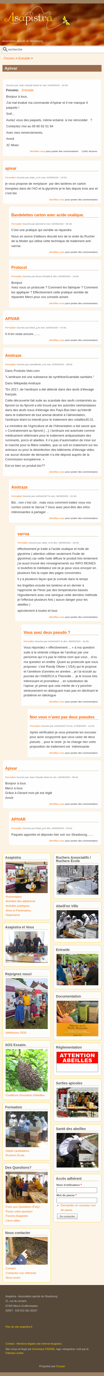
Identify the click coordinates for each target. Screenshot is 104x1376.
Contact (10, 1268)
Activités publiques (18, 905)
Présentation (14, 896)
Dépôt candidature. (18, 1150)
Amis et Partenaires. (18, 910)
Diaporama (13, 914)
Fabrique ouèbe (14, 1352)
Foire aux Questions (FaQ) (23, 1206)
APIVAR (12, 319)
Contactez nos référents (21, 1272)
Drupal (60, 1366)
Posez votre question (19, 1211)
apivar (10, 168)
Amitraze (13, 355)
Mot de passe (67, 1195)
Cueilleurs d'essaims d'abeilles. (25, 1095)
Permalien (10, 177)
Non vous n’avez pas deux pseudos (62, 717)
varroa (23, 534)
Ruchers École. (15, 1155)
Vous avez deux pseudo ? (47, 632)
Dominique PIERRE (43, 1349)
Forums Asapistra (17, 1215)
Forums (9, 58)
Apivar (11, 768)
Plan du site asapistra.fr (18, 1326)
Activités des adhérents (20, 901)
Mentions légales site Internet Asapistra (39, 1343)
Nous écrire (13, 1277)
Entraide (24, 58)
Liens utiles (13, 1220)
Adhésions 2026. (16, 1032)
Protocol (19, 267)
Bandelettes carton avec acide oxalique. (47, 215)
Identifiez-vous (37, 151)
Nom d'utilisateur (69, 1184)
